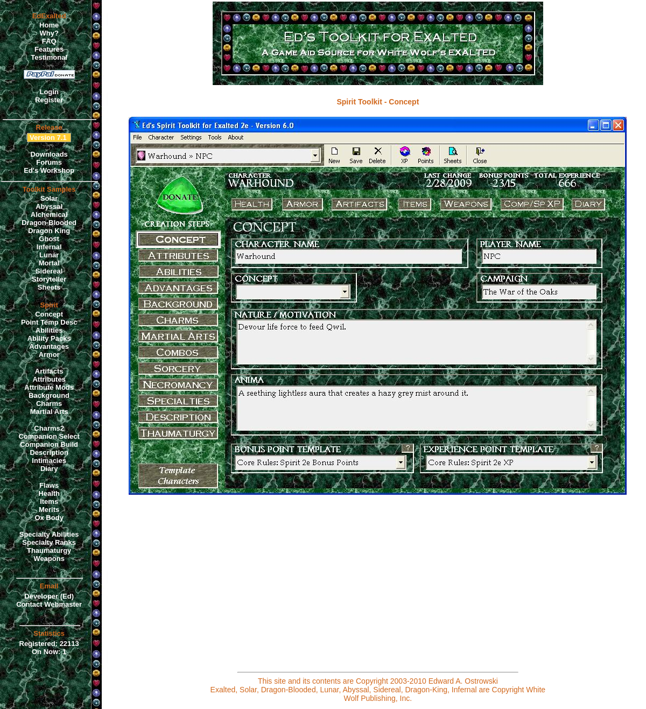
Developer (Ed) (49, 596)
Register (49, 100)
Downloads (48, 154)
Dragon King (49, 231)
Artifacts (49, 371)
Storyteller (49, 279)
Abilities (49, 330)
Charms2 (49, 428)
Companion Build (49, 444)
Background (49, 395)
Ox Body (48, 518)
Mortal (49, 263)
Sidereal (49, 271)
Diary (49, 469)
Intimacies (49, 461)
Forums (49, 162)
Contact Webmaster (49, 604)
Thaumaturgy (49, 550)
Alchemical (49, 214)
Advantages (49, 346)
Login (48, 92)
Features (49, 49)
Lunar (49, 255)
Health (49, 493)
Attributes (48, 379)
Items (49, 501)
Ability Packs (49, 338)
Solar (49, 198)
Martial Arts (49, 412)
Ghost (49, 239)
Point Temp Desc (49, 322)
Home (49, 25)
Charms (49, 403)
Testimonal (49, 57)
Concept (49, 314)
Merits (49, 510)
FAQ (49, 41)
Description (49, 452)
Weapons (49, 558)
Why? (48, 33)
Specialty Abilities (49, 534)
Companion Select (48, 436)
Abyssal (49, 206)
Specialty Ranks (49, 542)
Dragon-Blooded (49, 223)
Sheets (49, 287)
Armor (49, 354)
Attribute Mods (49, 387)
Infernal (49, 247)
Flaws (49, 485)
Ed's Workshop (49, 170)
